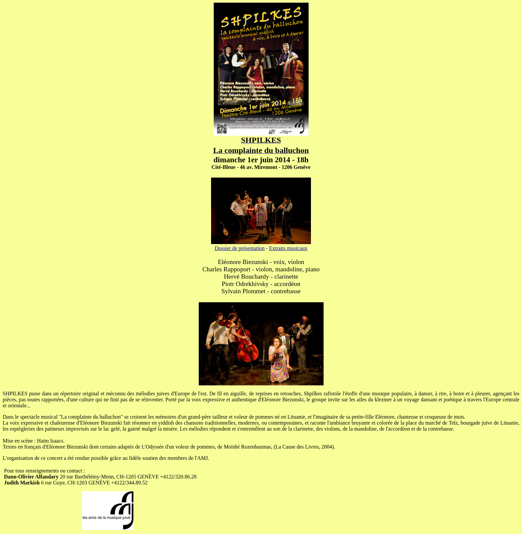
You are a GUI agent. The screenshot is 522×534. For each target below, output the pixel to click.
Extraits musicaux (288, 248)
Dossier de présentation (240, 248)
